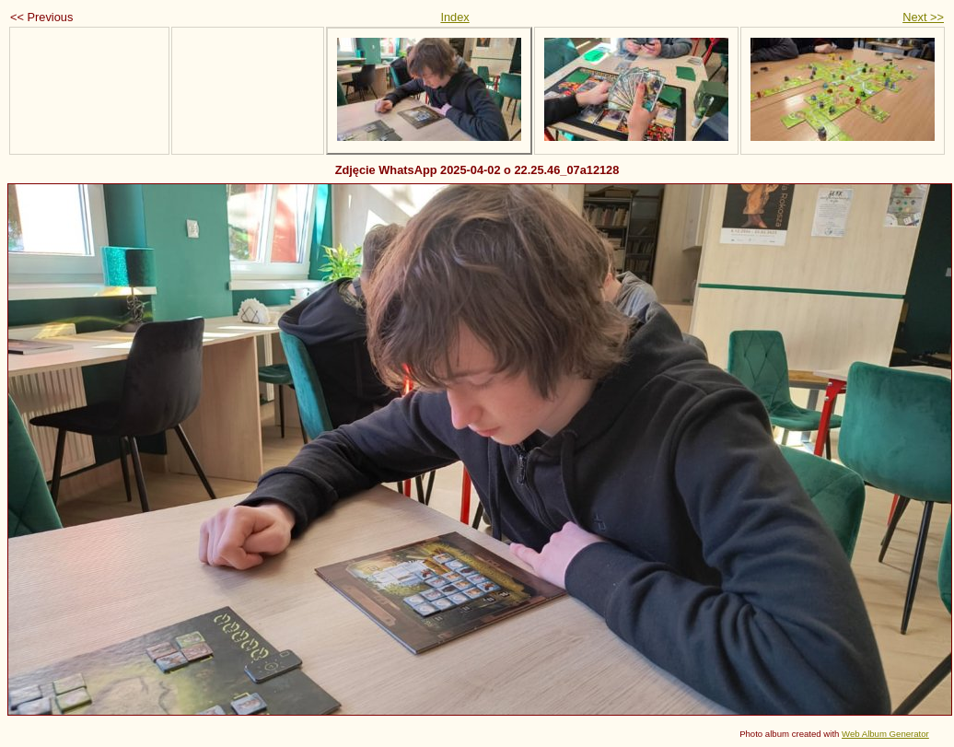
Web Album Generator (885, 734)
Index (454, 17)
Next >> (923, 17)
